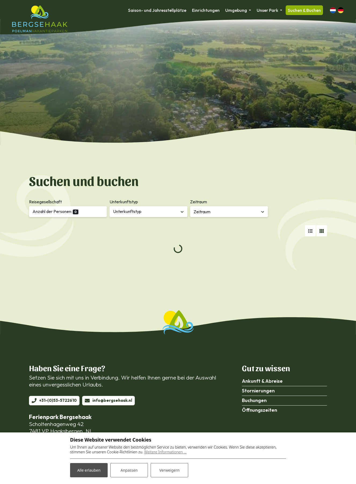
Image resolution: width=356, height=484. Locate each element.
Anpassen (129, 470)
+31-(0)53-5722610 (58, 400)
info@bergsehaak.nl (112, 400)
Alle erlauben (89, 470)
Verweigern (169, 470)
